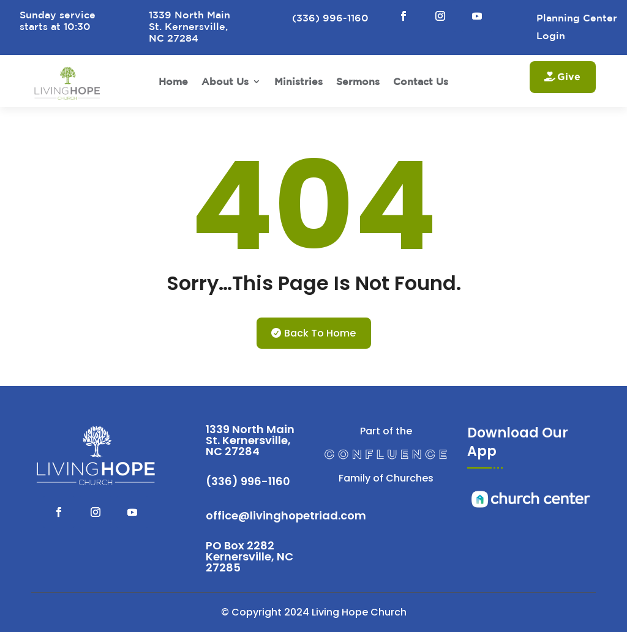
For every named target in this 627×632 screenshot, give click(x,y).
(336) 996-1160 (248, 481)
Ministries (298, 81)
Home (173, 81)
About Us (225, 81)
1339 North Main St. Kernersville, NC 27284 (250, 440)
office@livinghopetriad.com (286, 515)
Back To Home (320, 333)
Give (568, 76)
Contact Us (420, 81)
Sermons (358, 81)
